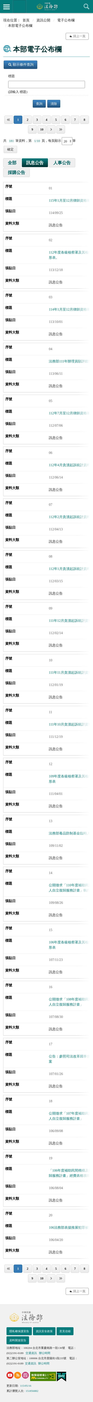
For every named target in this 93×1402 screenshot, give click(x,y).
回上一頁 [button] (79, 36)
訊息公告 (35, 162)
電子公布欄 (66, 20)
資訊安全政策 (44, 1331)
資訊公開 (43, 20)
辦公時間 (44, 1353)
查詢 (86, 6)
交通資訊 (31, 1353)
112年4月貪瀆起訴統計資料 (69, 465)
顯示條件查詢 (21, 64)
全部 (12, 162)
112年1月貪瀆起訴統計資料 (69, 569)
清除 (54, 103)
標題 (11, 76)
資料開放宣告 (17, 1340)
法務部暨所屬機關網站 (19, 6)
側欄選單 (6, 7)
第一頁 (8, 120)
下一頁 (51, 129)
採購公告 (16, 172)
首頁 (26, 20)
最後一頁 (60, 129)
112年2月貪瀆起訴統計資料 (69, 517)
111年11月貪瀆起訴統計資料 (70, 672)
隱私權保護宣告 (19, 1331)
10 (41, 129)
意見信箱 (65, 1331)
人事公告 (62, 162)
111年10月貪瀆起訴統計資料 (70, 724)
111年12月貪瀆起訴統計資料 (70, 620)
